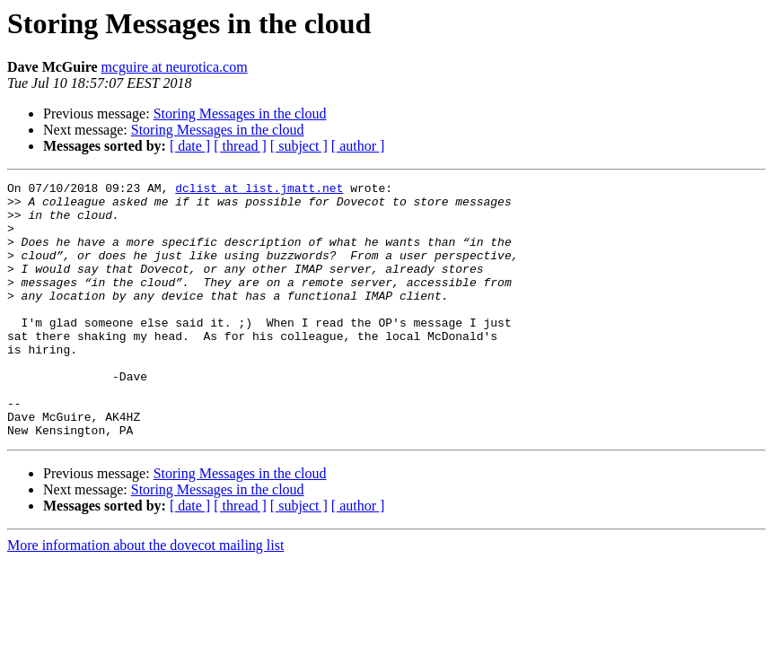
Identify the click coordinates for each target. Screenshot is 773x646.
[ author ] (358, 145)
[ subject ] (299, 145)
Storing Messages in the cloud (240, 113)
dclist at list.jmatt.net (259, 190)
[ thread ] (240, 145)
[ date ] (190, 145)
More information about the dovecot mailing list (145, 596)
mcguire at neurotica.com (174, 66)
